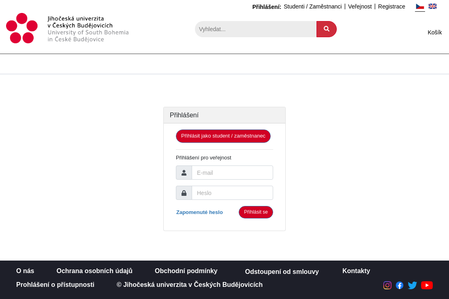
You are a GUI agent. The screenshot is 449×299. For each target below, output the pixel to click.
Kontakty (356, 270)
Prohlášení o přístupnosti (55, 284)
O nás (25, 270)
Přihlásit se (256, 212)
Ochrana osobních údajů (94, 270)
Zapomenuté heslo (199, 212)
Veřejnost (360, 6)
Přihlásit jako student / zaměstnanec (223, 136)
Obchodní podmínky (186, 270)
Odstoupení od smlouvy (282, 271)
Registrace (391, 6)
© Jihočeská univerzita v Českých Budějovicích (190, 284)
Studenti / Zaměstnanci (313, 6)
